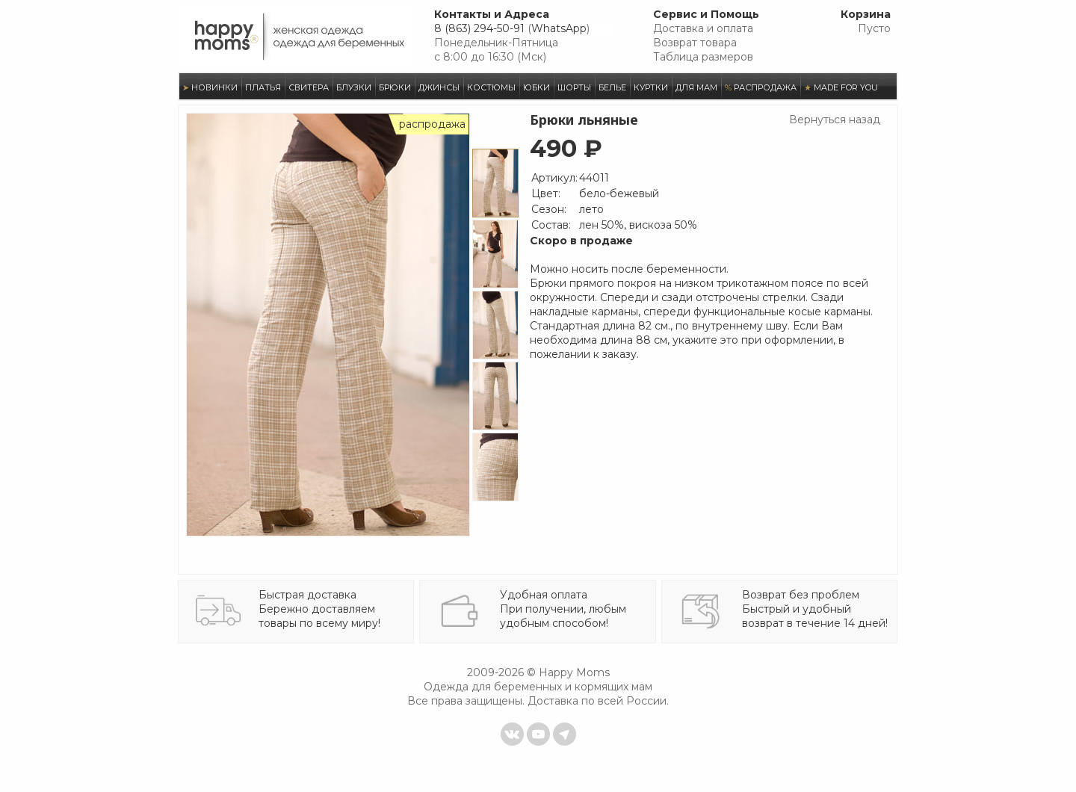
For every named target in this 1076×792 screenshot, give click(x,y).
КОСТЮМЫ (491, 87)
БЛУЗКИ (353, 87)
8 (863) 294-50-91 (479, 28)
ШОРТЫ (574, 87)
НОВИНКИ (210, 87)
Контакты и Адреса (491, 14)
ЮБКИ (536, 87)
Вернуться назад (834, 119)
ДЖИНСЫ (439, 87)
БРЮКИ (395, 87)
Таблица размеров (703, 57)
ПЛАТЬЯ (263, 87)
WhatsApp (559, 28)
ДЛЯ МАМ (696, 87)
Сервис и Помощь (706, 14)
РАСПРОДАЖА (761, 87)
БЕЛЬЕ (612, 87)
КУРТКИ (651, 87)
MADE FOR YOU (841, 87)
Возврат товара (695, 42)
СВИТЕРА (308, 87)
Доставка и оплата (703, 28)
